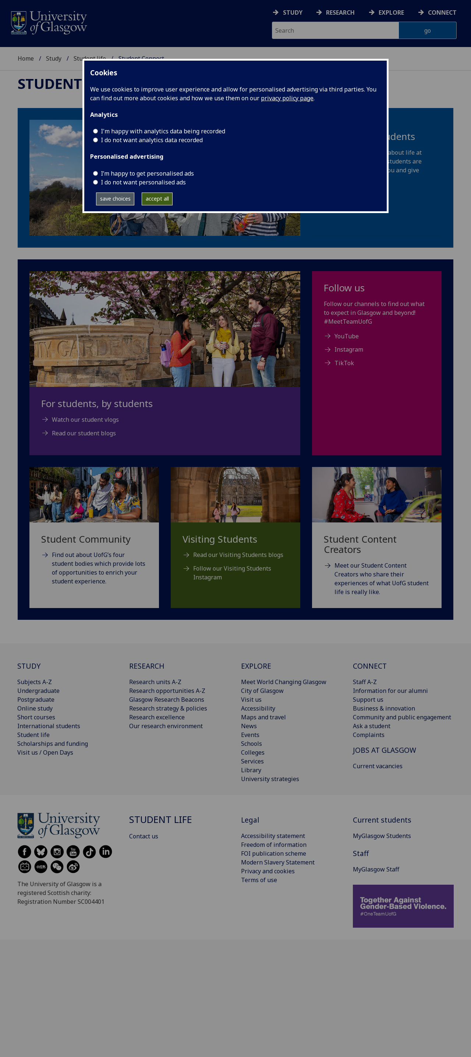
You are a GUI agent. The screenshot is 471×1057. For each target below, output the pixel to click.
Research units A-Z (155, 682)
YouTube (346, 336)
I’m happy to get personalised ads (147, 173)
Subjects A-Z (34, 682)
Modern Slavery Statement (278, 862)
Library (251, 770)
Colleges (253, 752)
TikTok (344, 363)
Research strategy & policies (168, 708)
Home (26, 58)
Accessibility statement (273, 836)
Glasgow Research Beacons (166, 699)
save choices (115, 198)
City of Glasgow (262, 691)
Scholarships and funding (52, 744)
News (249, 726)
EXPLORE (256, 666)
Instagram (348, 349)
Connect (442, 12)
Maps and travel (263, 717)
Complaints (369, 735)
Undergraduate (38, 691)
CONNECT (370, 666)
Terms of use (259, 880)
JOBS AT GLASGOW (384, 750)
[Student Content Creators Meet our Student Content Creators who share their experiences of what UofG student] (377, 540)
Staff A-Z (365, 682)
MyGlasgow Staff (376, 869)
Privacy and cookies (268, 871)
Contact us (143, 836)
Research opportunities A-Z (167, 691)
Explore (391, 12)
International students (48, 726)
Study (292, 12)
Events (250, 735)
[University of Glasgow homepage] (48, 22)
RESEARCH (146, 666)
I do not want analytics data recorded (152, 140)
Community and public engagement (402, 717)
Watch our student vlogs (85, 420)
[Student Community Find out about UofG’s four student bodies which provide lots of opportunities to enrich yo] (94, 535)
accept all (157, 198)
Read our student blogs (84, 433)
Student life (66, 83)
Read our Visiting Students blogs (238, 555)
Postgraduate (35, 699)
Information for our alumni (390, 691)
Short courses (36, 717)
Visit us (251, 699)
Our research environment (166, 726)
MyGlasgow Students (382, 836)
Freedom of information (274, 845)
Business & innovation (384, 708)
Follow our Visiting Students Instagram (232, 572)
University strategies (270, 779)
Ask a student (371, 726)
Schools (251, 744)
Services (252, 761)
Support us (368, 699)
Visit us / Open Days (45, 752)
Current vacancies (378, 766)
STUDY (28, 666)
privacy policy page (287, 98)
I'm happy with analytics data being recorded (163, 131)
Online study (35, 708)
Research (340, 12)
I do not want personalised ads (143, 182)
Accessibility (258, 708)
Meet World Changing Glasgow (283, 682)
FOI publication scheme (273, 853)
